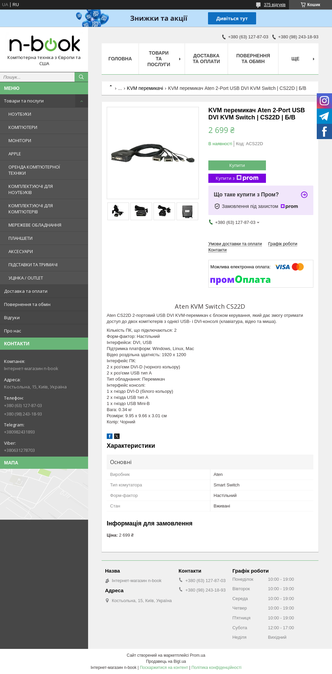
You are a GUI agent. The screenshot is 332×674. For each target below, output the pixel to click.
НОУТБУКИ (19, 114)
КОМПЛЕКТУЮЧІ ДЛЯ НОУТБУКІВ (30, 189)
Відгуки (12, 317)
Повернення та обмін (27, 304)
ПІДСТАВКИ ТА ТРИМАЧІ (33, 265)
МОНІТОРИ (19, 140)
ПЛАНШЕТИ (20, 238)
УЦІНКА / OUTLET (25, 278)
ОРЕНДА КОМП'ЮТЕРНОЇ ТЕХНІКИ (34, 170)
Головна (120, 58)
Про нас (12, 331)
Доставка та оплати (25, 291)
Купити (237, 165)
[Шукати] (81, 77)
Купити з (237, 178)
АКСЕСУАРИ (20, 251)
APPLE (14, 154)
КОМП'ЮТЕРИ (22, 127)
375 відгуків (275, 4)
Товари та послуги (24, 101)
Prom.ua (197, 655)
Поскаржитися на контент (164, 667)
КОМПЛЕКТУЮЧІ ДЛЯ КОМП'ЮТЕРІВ (30, 209)
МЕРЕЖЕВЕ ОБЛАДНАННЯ (34, 225)
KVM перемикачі (145, 88)
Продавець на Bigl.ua (166, 661)
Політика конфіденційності (216, 667)
